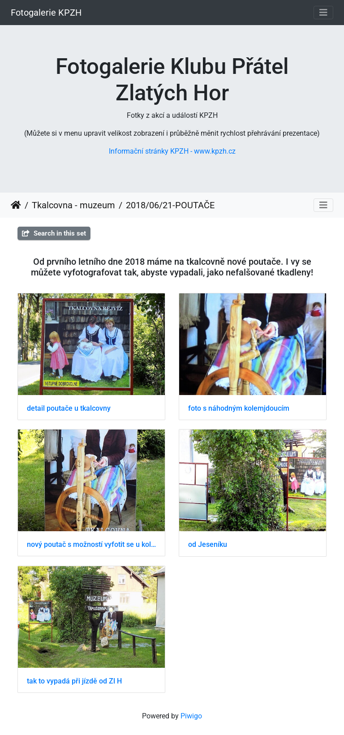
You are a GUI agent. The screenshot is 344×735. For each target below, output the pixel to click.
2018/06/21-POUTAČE (170, 205)
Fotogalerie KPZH (46, 12)
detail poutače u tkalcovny (69, 408)
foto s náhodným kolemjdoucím (238, 408)
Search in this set (54, 233)
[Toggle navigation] (323, 12)
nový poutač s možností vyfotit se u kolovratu (91, 544)
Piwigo (191, 716)
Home (16, 205)
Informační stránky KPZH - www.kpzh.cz (172, 151)
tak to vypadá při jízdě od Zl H (74, 681)
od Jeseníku (207, 544)
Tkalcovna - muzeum (73, 205)
